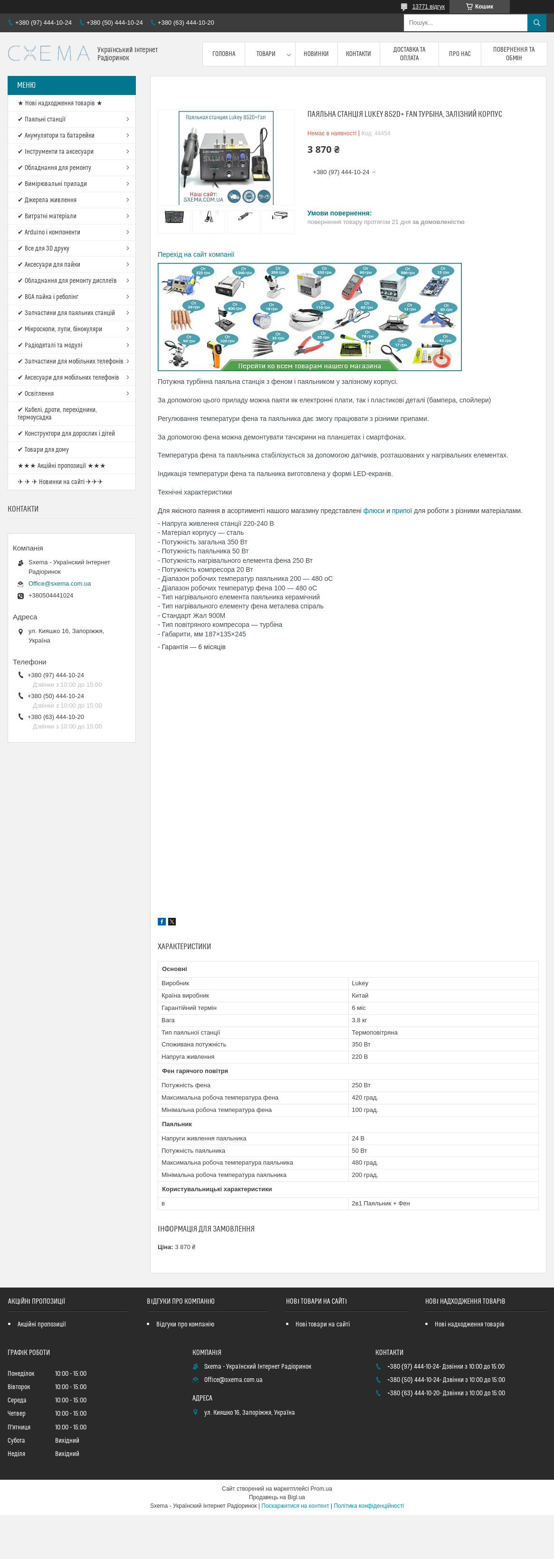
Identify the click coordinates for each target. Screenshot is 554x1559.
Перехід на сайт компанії (196, 254)
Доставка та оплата (409, 54)
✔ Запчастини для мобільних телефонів (71, 361)
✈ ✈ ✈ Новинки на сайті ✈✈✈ (60, 482)
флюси (375, 510)
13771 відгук (428, 6)
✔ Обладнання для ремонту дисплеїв (67, 281)
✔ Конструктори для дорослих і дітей (66, 434)
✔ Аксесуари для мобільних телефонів (68, 378)
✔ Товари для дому (43, 450)
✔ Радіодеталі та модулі (50, 345)
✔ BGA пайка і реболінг (48, 297)
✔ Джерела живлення (47, 200)
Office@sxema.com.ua (60, 583)
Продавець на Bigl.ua (277, 1497)
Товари (266, 54)
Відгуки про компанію (185, 1324)
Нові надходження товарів (470, 1324)
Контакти (358, 54)
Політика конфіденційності (369, 1506)
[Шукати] (536, 22)
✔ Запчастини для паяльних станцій (66, 313)
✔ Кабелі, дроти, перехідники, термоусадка (57, 413)
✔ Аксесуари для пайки (49, 265)
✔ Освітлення (36, 394)
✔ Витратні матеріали (47, 216)
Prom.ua (321, 1488)
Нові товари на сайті (323, 1324)
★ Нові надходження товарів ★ (60, 103)
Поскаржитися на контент (295, 1506)
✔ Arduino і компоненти (49, 232)
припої (403, 510)
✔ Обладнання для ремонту (54, 168)
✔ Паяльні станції (42, 119)
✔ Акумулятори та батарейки (56, 136)
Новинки (316, 54)
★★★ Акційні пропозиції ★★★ (62, 466)
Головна (223, 54)
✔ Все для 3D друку (43, 248)
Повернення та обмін (514, 54)
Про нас (460, 54)
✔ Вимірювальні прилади (52, 184)
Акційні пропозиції (42, 1324)
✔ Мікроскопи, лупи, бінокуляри (60, 329)
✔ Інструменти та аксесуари (56, 152)
